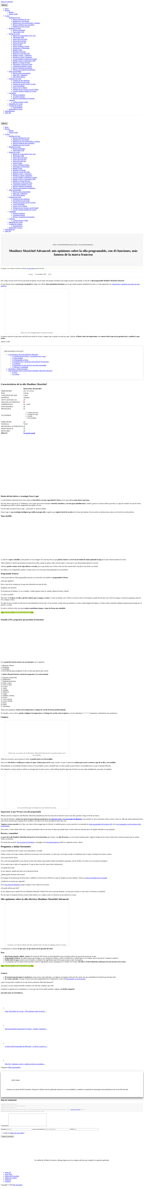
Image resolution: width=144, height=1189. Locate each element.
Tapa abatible (17, 358)
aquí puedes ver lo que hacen (75, 979)
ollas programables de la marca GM (100, 824)
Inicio (6, 8)
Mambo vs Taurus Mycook (21, 62)
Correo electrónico (38, 1131)
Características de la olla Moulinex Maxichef (23, 354)
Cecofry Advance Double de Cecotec (24, 91)
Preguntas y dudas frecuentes (18, 369)
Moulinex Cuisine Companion (22, 57)
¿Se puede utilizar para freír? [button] (10, 888)
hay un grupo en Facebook (25, 842)
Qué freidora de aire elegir (21, 82)
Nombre (3, 1131)
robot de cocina (56, 819)
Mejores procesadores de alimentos (24, 70)
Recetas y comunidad (20, 367)
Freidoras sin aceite (15, 79)
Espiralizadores (18, 107)
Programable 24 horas (20, 360)
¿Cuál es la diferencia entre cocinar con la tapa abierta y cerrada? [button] (21, 851)
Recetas (7, 10)
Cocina (7, 16)
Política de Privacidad (12, 1178)
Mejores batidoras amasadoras (22, 68)
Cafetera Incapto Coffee (20, 102)
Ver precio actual (29, 433)
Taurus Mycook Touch (20, 39)
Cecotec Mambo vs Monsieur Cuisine (25, 59)
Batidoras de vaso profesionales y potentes (26, 23)
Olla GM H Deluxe (19, 77)
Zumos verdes (13, 14)
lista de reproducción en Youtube (96, 878)
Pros (14, 372)
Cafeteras (12, 100)
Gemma (30, 274)
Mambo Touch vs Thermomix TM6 (24, 61)
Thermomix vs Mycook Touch (22, 64)
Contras (15, 374)
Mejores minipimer (19, 30)
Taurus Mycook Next (19, 41)
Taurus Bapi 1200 (18, 32)
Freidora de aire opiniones (21, 80)
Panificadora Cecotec (15, 109)
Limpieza (16, 363)
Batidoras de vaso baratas (21, 21)
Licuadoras (12, 93)
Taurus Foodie (17, 44)
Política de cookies (11, 1180)
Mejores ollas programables (22, 73)
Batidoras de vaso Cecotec (21, 26)
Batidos (11, 12)
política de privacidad (75, 1109)
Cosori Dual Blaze (19, 86)
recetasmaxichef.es (53, 842)
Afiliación (8, 1182)
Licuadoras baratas (19, 96)
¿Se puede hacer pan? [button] (8, 868)
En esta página (30, 268)
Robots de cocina (14, 34)
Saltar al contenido (7, 1)
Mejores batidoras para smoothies (23, 25)
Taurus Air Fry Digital (20, 88)
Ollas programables (15, 71)
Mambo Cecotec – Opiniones (22, 55)
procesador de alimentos (73, 819)
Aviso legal (8, 1177)
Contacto (8, 1184)
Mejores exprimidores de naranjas (23, 98)
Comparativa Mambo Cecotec (22, 66)
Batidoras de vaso (14, 17)
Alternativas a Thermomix (21, 48)
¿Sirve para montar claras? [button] (9, 857)
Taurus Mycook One (19, 43)
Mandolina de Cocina (16, 104)
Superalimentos (10, 111)
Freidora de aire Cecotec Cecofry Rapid (25, 89)
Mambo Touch (17, 50)
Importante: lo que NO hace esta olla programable (29, 365)
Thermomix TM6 (18, 37)
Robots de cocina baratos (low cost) (24, 35)
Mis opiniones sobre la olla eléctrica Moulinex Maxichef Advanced (30, 371)
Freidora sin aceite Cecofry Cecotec (24, 84)
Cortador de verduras (15, 105)
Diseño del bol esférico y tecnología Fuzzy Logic (29, 356)
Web (71, 1131)
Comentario (4, 1128)
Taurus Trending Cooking (21, 46)
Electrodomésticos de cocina (68, 244)
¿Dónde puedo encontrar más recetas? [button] (13, 874)
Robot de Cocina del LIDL (21, 53)
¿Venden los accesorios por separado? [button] (13, 881)
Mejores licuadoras (19, 95)
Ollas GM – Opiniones (20, 75)
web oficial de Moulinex (12, 885)
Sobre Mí (8, 113)
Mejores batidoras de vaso (21, 19)
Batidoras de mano (15, 28)
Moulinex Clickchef (19, 52)
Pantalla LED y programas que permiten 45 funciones (30, 362)
